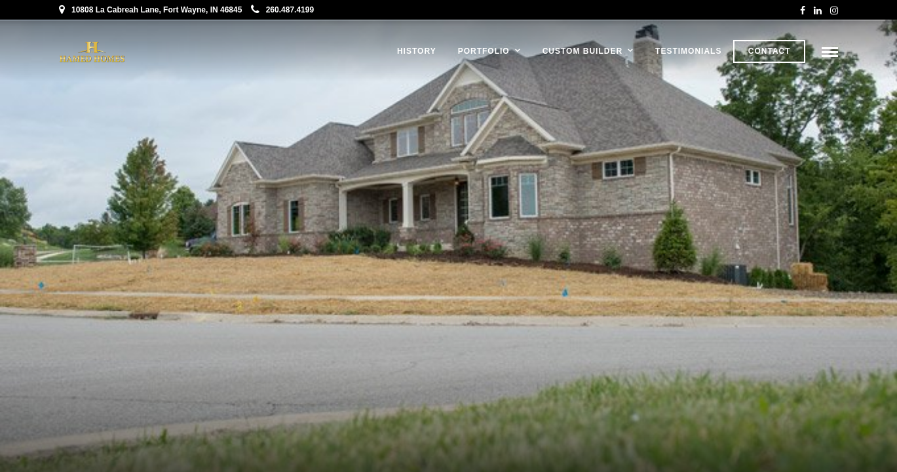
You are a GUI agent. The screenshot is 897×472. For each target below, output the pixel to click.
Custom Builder (582, 51)
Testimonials (688, 51)
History (416, 51)
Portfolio (484, 51)
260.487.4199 (282, 9)
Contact (769, 51)
